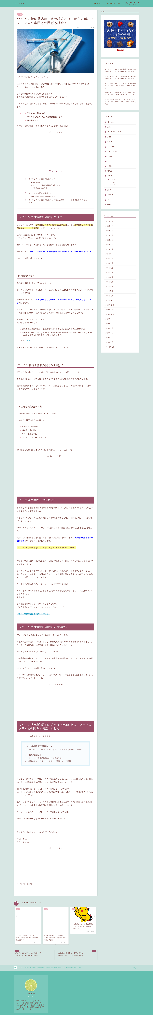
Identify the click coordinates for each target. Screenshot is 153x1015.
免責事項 (34, 1012)
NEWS (19, 14)
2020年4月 (109, 337)
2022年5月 (109, 240)
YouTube (113, 185)
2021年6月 (109, 277)
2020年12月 (109, 305)
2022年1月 (109, 249)
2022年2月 (109, 245)
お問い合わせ (113, 3)
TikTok (112, 179)
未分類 (109, 204)
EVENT (110, 137)
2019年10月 (109, 347)
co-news (18, 3)
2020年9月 (109, 319)
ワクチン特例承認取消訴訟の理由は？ (46, 185)
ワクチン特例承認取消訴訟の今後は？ (44, 196)
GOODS (110, 142)
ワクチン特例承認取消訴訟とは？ (42, 179)
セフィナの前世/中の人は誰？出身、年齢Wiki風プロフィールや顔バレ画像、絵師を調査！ (120, 102)
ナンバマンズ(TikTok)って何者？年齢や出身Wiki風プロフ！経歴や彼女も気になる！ (120, 77)
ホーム (98, 3)
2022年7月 (109, 231)
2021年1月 (109, 300)
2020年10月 (109, 314)
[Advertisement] (55, 149)
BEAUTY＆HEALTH (114, 132)
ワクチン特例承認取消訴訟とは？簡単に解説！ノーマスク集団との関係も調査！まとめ (58, 201)
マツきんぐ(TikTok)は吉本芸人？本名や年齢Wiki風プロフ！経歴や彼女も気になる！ (120, 70)
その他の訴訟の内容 (39, 188)
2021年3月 (109, 291)
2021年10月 (109, 258)
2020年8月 (109, 324)
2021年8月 (109, 268)
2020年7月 (109, 328)
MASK (109, 156)
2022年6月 (109, 235)
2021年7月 (109, 272)
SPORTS (110, 195)
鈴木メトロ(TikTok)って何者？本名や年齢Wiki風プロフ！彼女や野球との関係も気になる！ (120, 85)
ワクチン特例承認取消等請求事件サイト (33, 614)
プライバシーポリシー (22, 1012)
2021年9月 (109, 263)
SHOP (109, 190)
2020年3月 (109, 342)
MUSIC (110, 166)
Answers (28, 340)
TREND (110, 200)
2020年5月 (109, 333)
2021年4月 (109, 286)
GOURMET (111, 147)
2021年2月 (109, 296)
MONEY (110, 161)
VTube (112, 182)
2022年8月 (109, 226)
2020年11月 (109, 310)
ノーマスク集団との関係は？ (40, 193)
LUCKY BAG (112, 151)
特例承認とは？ (38, 182)
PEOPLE (110, 176)
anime (109, 127)
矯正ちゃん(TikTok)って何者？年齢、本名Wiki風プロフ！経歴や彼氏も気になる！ (120, 94)
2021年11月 (109, 254)
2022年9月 (109, 221)
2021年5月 (109, 282)
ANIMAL (110, 122)
